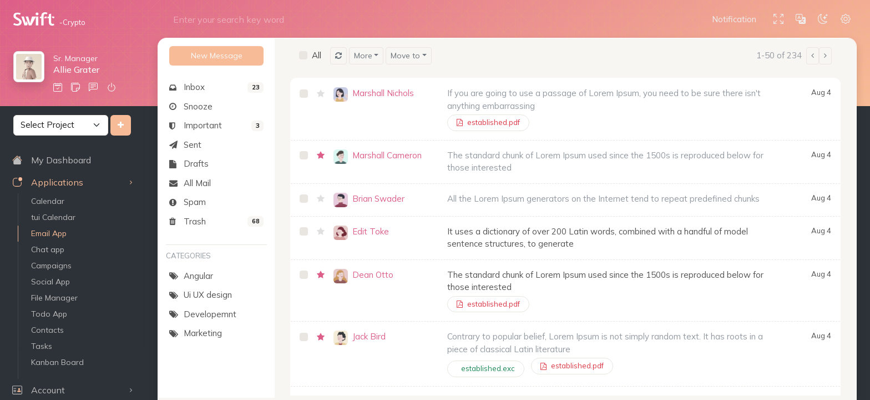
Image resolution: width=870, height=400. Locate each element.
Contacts (47, 330)
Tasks (41, 346)
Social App (50, 282)
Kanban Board (57, 362)
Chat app (47, 249)
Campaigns (51, 266)
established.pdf (488, 122)
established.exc (488, 368)
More (363, 56)
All (316, 55)
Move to (405, 56)
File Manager (54, 298)
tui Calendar (53, 217)
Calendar (47, 201)
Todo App (49, 314)
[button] (736, 20)
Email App (49, 233)
